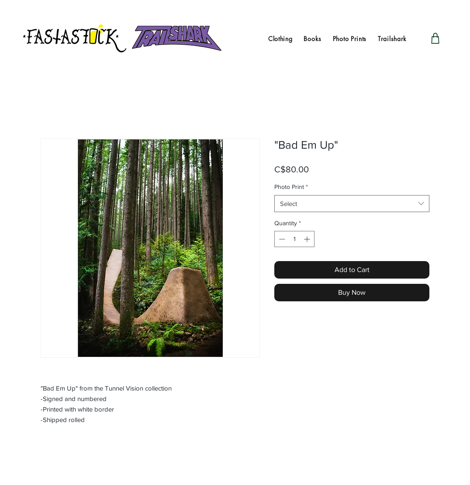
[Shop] (435, 38)
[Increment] (307, 239)
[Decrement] (281, 239)
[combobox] (351, 203)
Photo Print (291, 186)
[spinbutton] (294, 239)
